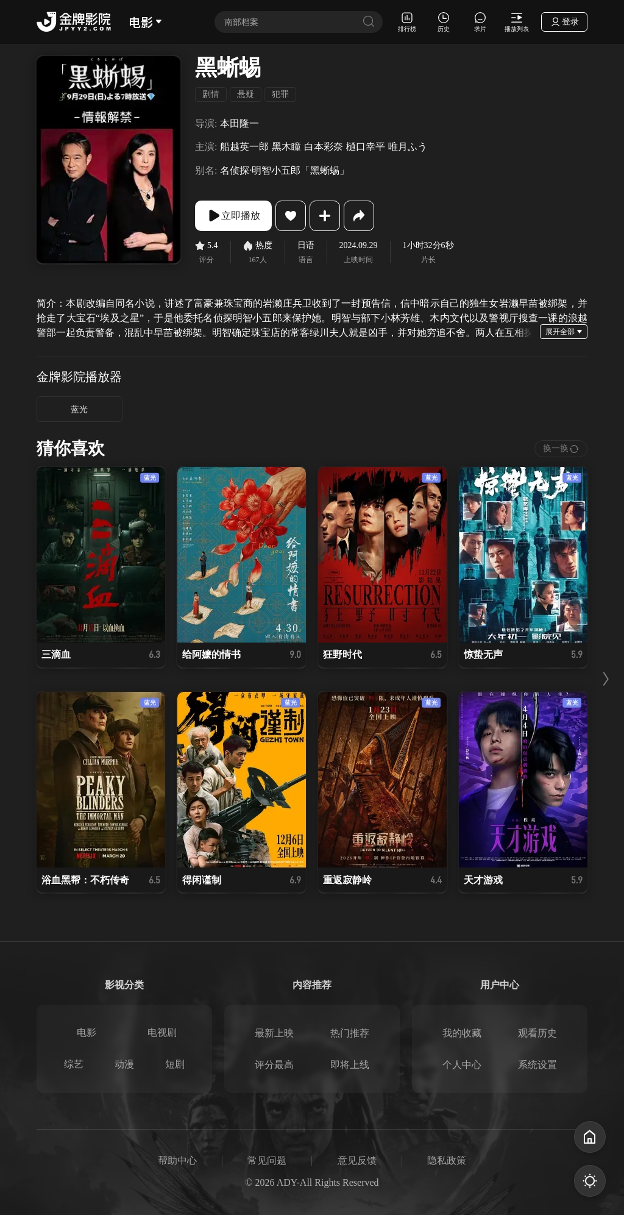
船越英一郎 (244, 146)
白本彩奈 (323, 146)
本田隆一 (239, 123)
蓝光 (79, 409)
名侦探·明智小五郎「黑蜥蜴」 (284, 170)
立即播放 (233, 215)
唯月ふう (407, 146)
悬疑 (245, 94)
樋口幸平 (365, 146)
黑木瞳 (286, 146)
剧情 (210, 94)
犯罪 (280, 94)
